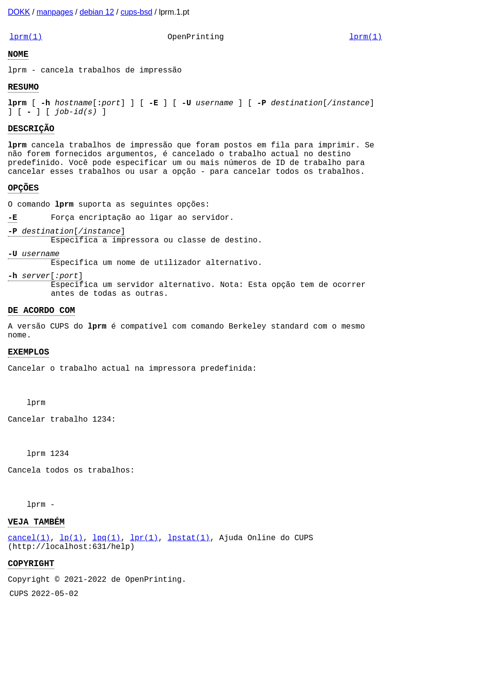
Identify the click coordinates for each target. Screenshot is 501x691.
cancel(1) (29, 613)
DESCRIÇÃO (31, 141)
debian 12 (97, 12)
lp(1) (71, 613)
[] (66, 260)
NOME (18, 57)
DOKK (19, 12)
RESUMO (23, 94)
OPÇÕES (23, 210)
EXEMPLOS (28, 400)
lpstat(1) (188, 613)
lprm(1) (25, 38)
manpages (55, 12)
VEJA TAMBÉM (36, 595)
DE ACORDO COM (41, 352)
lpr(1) (144, 613)
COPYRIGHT (31, 643)
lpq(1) (106, 613)
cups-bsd (136, 12)
